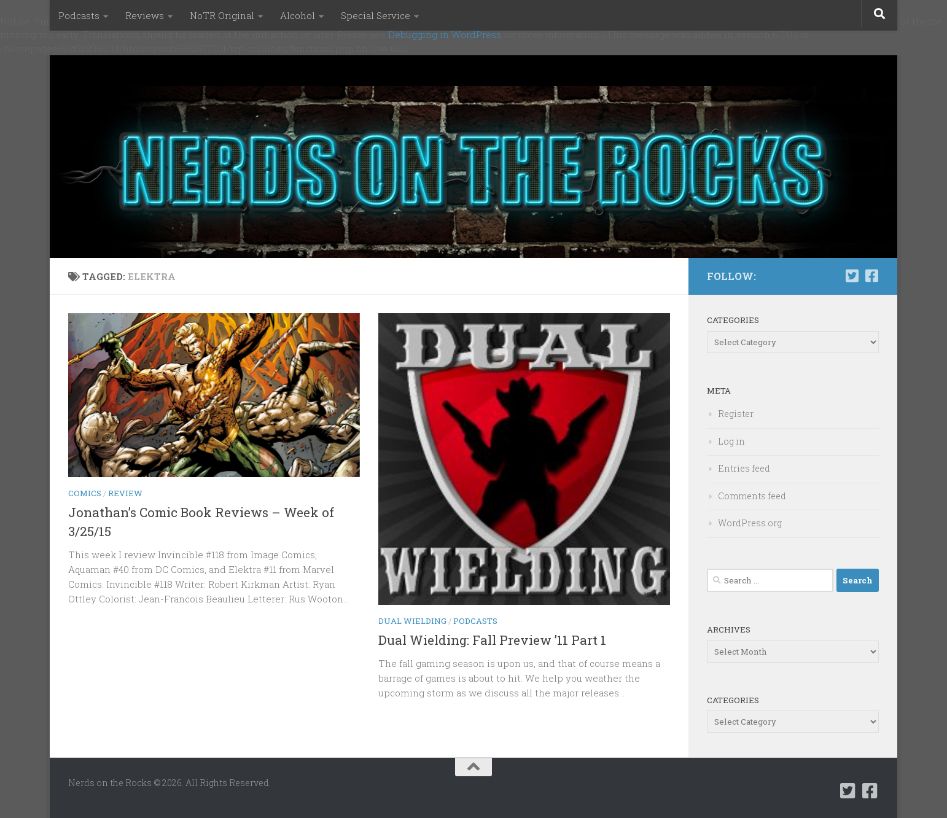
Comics (84, 493)
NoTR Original (222, 15)
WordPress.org (750, 523)
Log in (731, 441)
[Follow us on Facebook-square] (871, 275)
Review (125, 493)
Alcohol (297, 15)
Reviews (144, 15)
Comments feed (752, 496)
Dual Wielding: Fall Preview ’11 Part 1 (492, 640)
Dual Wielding (412, 620)
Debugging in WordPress (444, 34)
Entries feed (744, 468)
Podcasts (78, 15)
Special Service (375, 15)
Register (736, 413)
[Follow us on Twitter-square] (851, 275)
